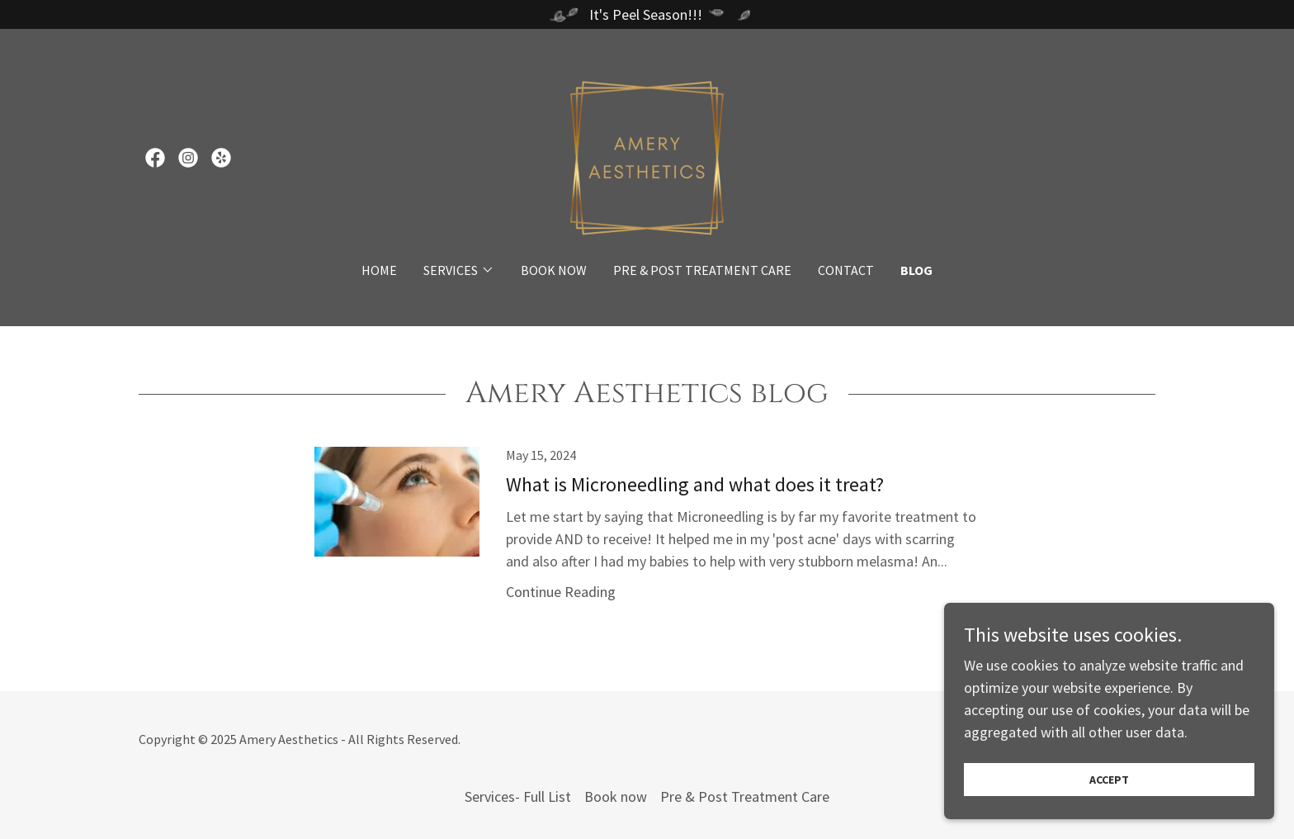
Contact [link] (846, 270)
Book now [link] (554, 270)
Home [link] (379, 270)
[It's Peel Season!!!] (647, 14)
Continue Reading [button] (561, 591)
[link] (155, 157)
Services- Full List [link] (518, 796)
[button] (458, 270)
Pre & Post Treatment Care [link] (702, 270)
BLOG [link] (916, 270)
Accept (1109, 779)
